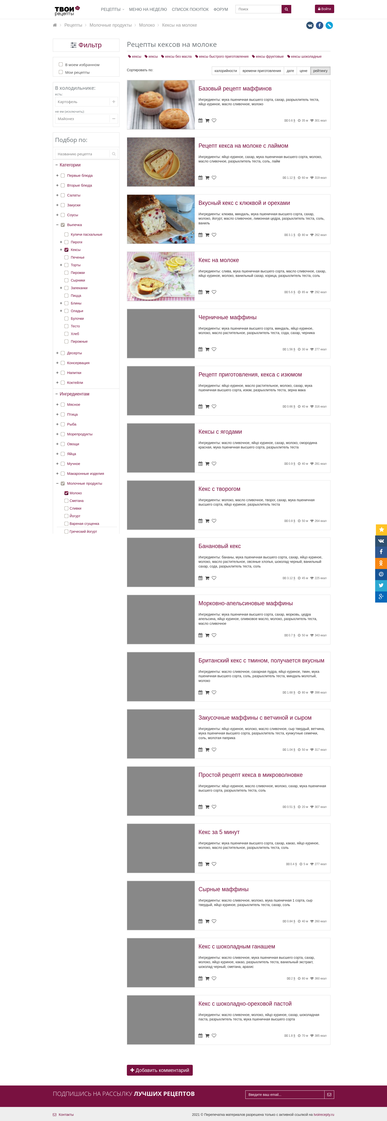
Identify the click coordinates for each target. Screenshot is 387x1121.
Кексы (75, 250)
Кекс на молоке (218, 260)
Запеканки (79, 288)
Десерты (74, 353)
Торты (75, 265)
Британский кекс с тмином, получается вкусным (261, 660)
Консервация (78, 363)
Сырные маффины (223, 889)
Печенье (77, 257)
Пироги (76, 242)
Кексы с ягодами (220, 431)
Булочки (77, 318)
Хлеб (75, 334)
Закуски (73, 205)
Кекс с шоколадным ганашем (236, 946)
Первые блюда (80, 175)
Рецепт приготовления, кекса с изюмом (250, 374)
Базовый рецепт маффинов (234, 88)
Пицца (76, 296)
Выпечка (74, 225)
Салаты (73, 195)
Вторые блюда (79, 185)
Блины (76, 303)
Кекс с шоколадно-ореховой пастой (244, 1003)
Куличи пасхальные (86, 234)
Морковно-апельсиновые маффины (245, 603)
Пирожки (78, 273)
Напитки (74, 373)
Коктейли (75, 382)
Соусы (72, 215)
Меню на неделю (148, 9)
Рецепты (110, 9)
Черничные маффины (227, 317)
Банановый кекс (219, 546)
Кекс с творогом (219, 489)
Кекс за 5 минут (219, 832)
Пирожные (79, 341)
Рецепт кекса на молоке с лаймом (243, 145)
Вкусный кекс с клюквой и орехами (244, 203)
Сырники (78, 280)
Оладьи (77, 311)
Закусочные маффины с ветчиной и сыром (254, 717)
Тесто (75, 326)
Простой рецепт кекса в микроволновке (250, 775)
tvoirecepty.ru (324, 1115)
